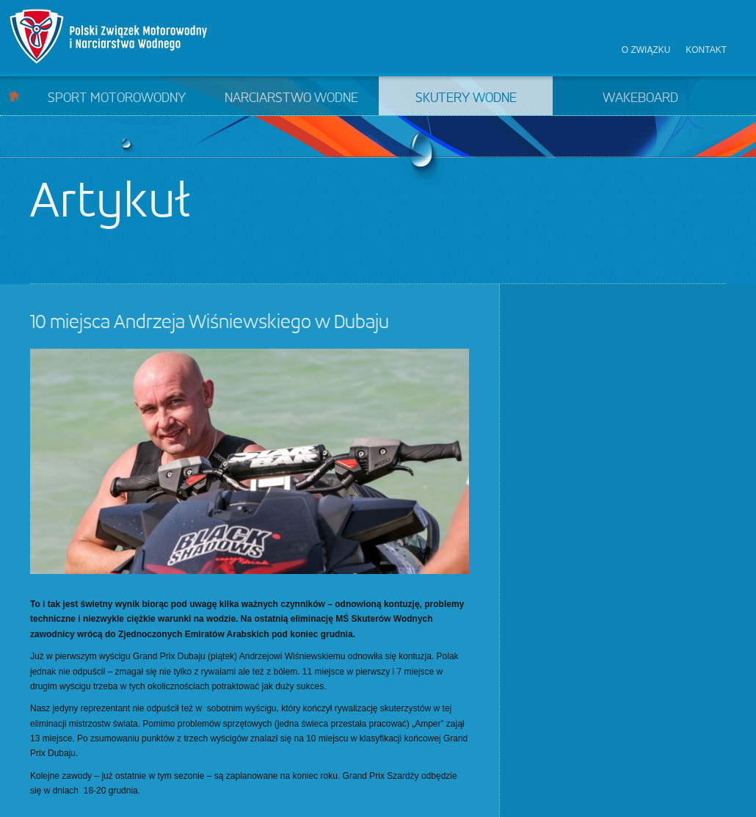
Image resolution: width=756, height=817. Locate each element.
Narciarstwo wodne (291, 98)
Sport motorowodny (117, 98)
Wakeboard (640, 98)
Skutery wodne (466, 98)
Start (14, 95)
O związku (646, 50)
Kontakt (706, 50)
